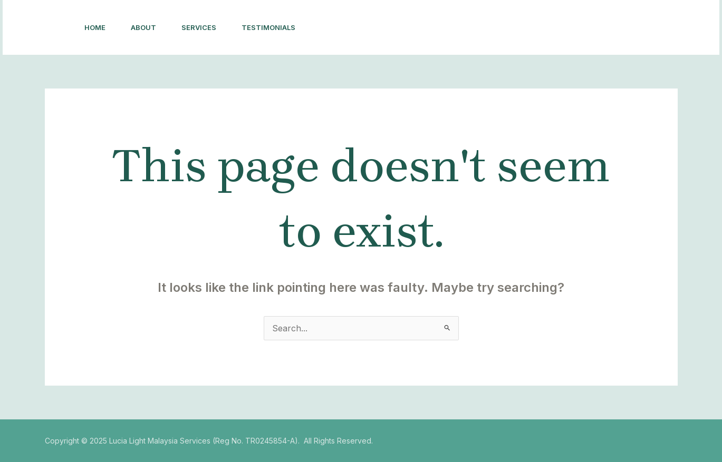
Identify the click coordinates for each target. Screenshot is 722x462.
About (143, 27)
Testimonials (268, 27)
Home (94, 27)
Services (198, 27)
